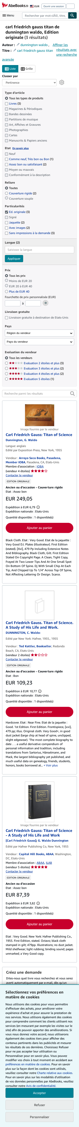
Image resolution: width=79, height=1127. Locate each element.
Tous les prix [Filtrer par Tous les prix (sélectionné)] (15, 275)
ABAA (40, 862)
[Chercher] (72, 15)
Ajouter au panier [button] (39, 528)
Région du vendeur (19, 333)
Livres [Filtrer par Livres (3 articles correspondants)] (13, 103)
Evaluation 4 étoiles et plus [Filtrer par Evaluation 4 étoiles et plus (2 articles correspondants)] (36, 373)
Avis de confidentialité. (41, 1085)
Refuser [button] (39, 1105)
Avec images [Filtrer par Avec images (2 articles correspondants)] (17, 227)
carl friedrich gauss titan (35, 50)
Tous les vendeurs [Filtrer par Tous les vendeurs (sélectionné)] (21, 358)
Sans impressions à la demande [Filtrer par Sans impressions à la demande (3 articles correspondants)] (30, 233)
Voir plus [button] (52, 765)
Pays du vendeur (17, 341)
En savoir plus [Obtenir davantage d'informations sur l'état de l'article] (20, 148)
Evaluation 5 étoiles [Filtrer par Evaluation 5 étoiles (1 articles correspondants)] (31, 379)
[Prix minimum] (12, 303)
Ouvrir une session (53, 6)
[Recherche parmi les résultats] (39, 393)
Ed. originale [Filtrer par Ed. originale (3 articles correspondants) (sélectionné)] (17, 212)
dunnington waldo (34, 45)
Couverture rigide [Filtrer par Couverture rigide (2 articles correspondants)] (20, 193)
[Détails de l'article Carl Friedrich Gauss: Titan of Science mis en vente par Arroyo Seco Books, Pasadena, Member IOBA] (39, 415)
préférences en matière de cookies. (28, 1064)
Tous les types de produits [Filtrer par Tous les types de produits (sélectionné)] (24, 98)
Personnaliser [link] (39, 1117)
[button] (72, 393)
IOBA (40, 466)
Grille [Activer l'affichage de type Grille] (27, 69)
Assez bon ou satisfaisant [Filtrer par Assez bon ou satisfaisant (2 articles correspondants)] (25, 164)
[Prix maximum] (33, 303)
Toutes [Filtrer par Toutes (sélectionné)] (12, 188)
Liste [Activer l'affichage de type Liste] (10, 69)
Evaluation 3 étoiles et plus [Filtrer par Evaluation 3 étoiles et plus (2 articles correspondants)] (36, 368)
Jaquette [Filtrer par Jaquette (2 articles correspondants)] (14, 222)
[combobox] (45, 15)
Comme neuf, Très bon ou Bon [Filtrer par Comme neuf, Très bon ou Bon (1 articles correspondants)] (29, 159)
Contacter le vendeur (19, 475)
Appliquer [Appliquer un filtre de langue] (14, 258)
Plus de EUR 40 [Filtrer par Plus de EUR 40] (17, 291)
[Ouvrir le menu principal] (9, 15)
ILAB (49, 862)
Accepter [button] (39, 1093)
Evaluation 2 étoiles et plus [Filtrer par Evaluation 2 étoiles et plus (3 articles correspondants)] (36, 363)
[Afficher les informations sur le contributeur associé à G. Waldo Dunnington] (21, 440)
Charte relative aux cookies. (55, 1073)
